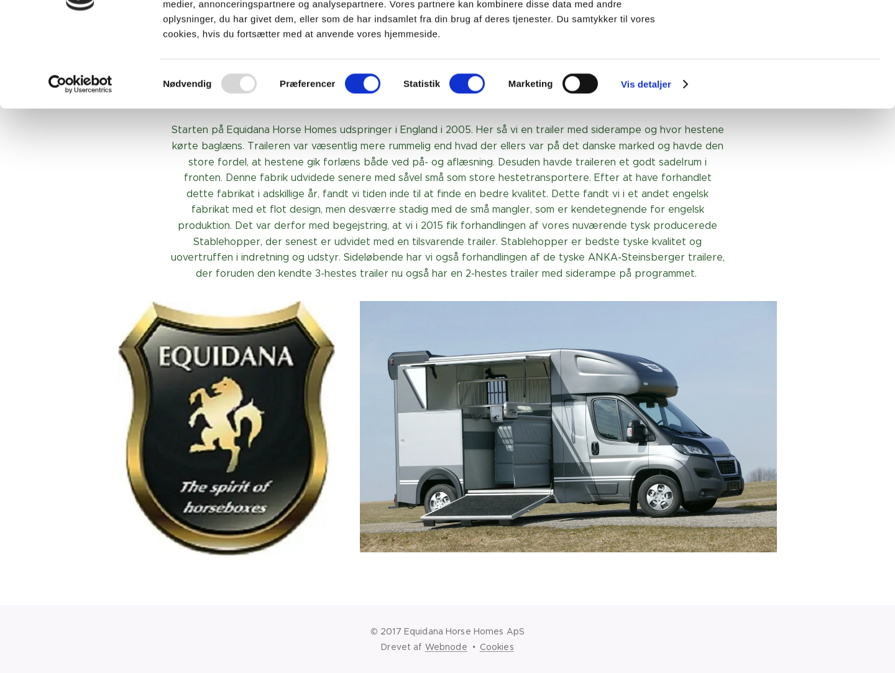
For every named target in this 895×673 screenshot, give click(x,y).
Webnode (446, 646)
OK (791, 31)
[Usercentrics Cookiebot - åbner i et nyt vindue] (80, 155)
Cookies (497, 646)
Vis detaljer (646, 155)
